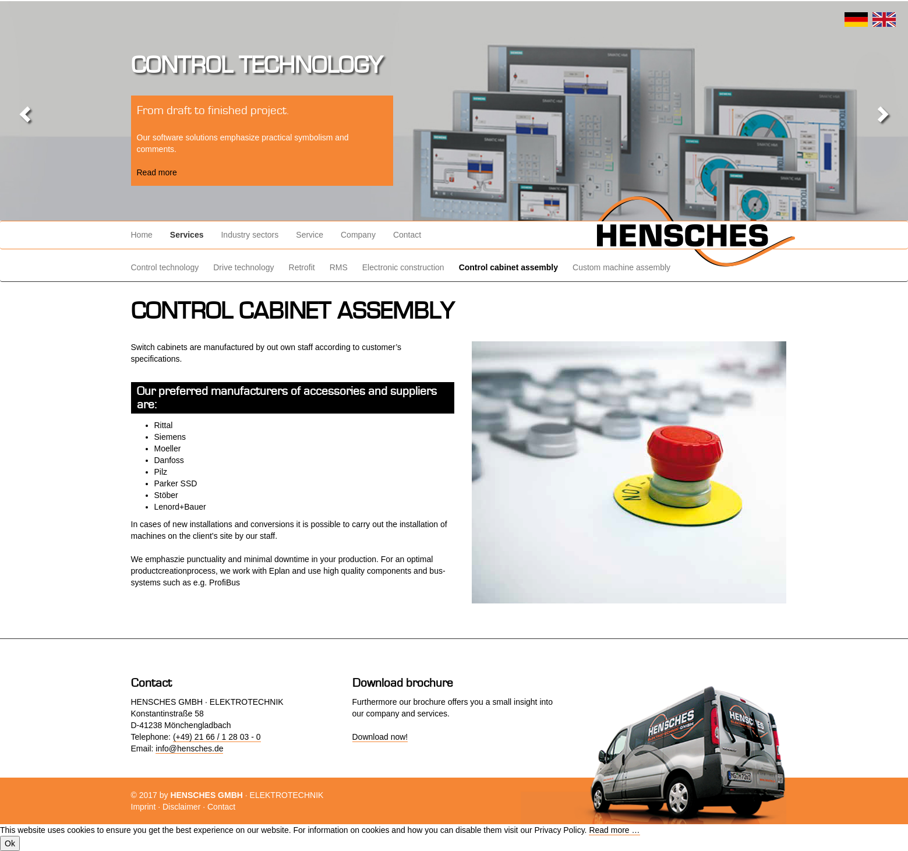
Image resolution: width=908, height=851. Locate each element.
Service (309, 234)
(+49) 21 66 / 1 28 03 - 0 (217, 736)
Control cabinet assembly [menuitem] (508, 267)
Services (187, 234)
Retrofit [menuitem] (302, 267)
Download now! (380, 736)
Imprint (143, 806)
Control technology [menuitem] (165, 267)
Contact (407, 234)
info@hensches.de (189, 748)
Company (358, 234)
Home (142, 234)
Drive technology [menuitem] (243, 267)
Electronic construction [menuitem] (403, 267)
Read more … (614, 830)
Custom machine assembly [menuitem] (621, 267)
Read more (157, 172)
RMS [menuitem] (339, 267)
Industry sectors (249, 234)
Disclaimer (181, 806)
